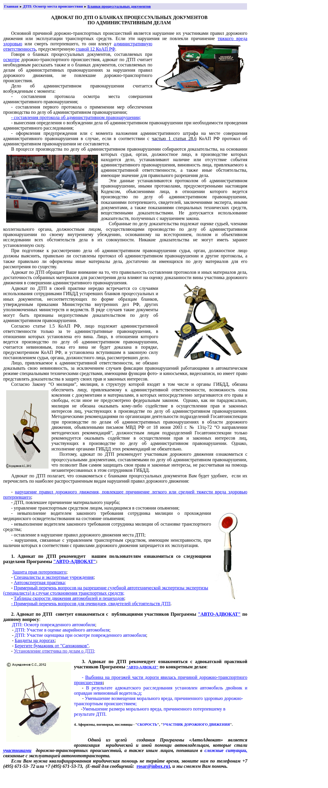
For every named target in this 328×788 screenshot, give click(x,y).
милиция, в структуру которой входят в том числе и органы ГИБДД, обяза (161, 384)
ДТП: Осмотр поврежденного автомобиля (53, 624)
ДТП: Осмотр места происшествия (53, 6)
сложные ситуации (225, 750)
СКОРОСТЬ (147, 724)
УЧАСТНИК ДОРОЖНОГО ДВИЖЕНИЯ (196, 724)
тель (64, 239)
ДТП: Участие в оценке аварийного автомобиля (62, 629)
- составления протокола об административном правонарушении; (76, 117)
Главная (11, 6)
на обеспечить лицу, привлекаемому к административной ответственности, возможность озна (149, 387)
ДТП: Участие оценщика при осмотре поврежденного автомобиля (80, 635)
